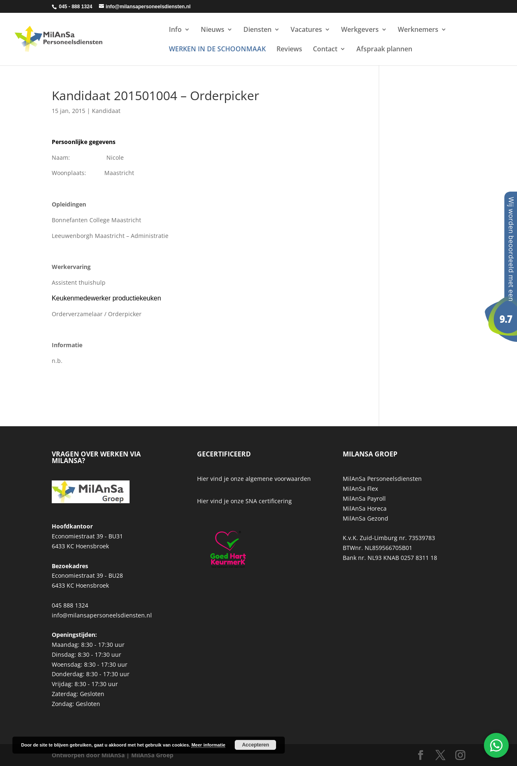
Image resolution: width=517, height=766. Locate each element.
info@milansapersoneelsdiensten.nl (102, 615)
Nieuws (212, 30)
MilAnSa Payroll (364, 498)
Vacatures (306, 30)
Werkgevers (360, 30)
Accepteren (255, 745)
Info (175, 30)
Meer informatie (208, 744)
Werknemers (418, 30)
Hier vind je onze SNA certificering (244, 501)
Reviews (289, 49)
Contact (325, 49)
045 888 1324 (70, 605)
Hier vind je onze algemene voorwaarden (254, 479)
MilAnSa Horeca (365, 508)
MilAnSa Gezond (365, 518)
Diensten (257, 30)
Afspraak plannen (384, 49)
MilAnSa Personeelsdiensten (382, 479)
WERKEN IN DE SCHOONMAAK (217, 49)
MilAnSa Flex (360, 488)
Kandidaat (106, 111)
